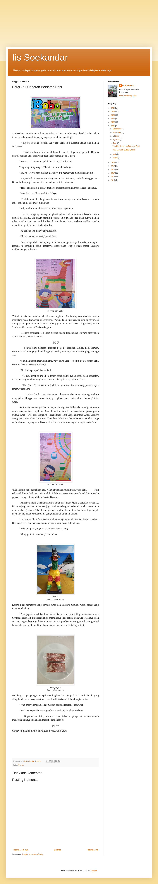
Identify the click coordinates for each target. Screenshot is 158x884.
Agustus (116, 139)
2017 (113, 173)
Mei (114, 154)
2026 (113, 108)
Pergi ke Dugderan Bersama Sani (126, 146)
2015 (113, 180)
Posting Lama (92, 850)
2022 (113, 122)
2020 (113, 162)
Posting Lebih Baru (20, 850)
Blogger (94, 870)
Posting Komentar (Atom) (32, 854)
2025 (113, 111)
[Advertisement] (79, 21)
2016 (113, 176)
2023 (113, 119)
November (117, 132)
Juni (115, 143)
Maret (115, 158)
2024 (113, 115)
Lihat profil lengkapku (127, 96)
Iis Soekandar (40, 57)
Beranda (57, 850)
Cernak (21, 765)
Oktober (116, 136)
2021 (113, 126)
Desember (117, 129)
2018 (113, 169)
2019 (113, 166)
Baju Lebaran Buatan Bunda (123, 150)
